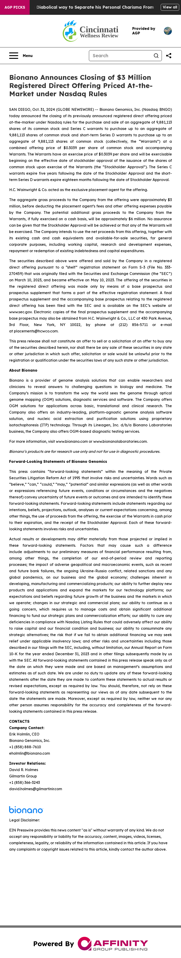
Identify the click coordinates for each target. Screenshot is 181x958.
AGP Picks (15, 7)
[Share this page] (168, 55)
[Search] (120, 55)
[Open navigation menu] (21, 55)
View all (170, 7)
